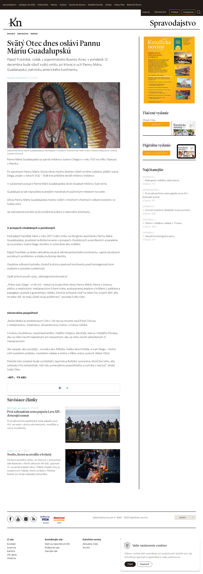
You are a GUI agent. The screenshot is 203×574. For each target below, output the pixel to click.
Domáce (148, 177)
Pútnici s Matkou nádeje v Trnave (163, 223)
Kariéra (11, 551)
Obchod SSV (160, 12)
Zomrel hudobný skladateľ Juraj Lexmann (167, 210)
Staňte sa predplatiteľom (156, 125)
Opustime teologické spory (160, 236)
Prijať (130, 564)
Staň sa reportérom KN (57, 544)
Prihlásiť (174, 12)
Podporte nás (52, 547)
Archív (182, 517)
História (11, 558)
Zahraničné (150, 190)
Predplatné (188, 12)
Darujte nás (51, 551)
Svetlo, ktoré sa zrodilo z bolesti (29, 454)
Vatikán (148, 232)
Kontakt (11, 544)
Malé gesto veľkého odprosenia (162, 180)
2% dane (12, 554)
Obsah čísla (149, 120)
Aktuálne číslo (90, 544)
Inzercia (146, 12)
